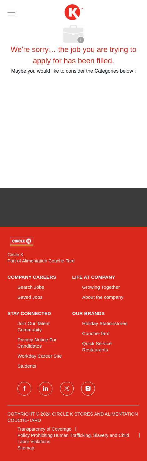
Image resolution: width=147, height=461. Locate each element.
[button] (11, 12)
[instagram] (88, 389)
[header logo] (73, 12)
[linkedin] (45, 389)
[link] (73, 241)
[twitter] (67, 389)
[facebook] (24, 389)
